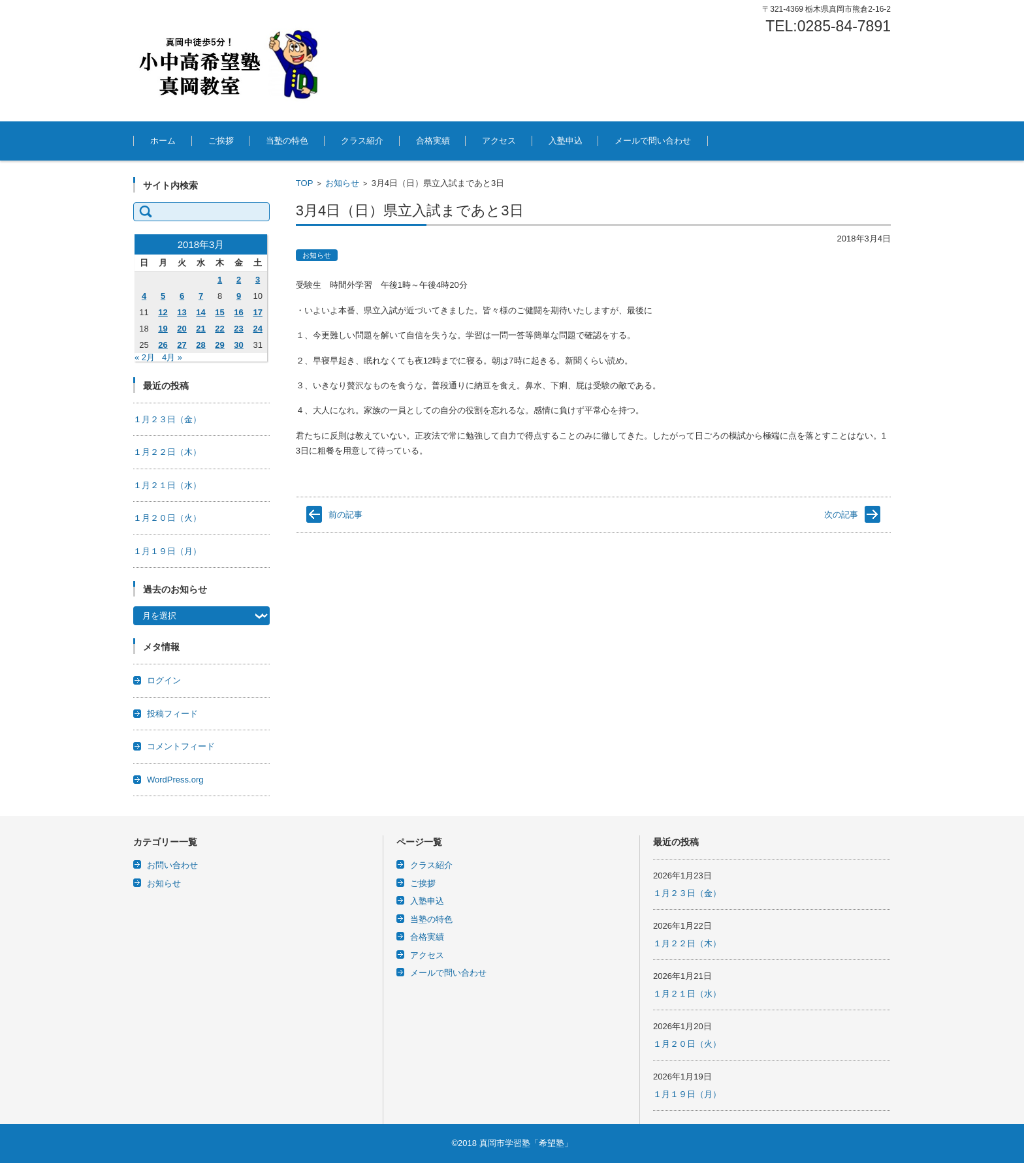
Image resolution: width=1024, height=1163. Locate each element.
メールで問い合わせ (653, 141)
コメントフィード (181, 746)
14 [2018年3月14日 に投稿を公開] (200, 312)
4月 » (172, 357)
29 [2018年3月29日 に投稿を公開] (219, 345)
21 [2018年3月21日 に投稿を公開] (200, 328)
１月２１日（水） (167, 485)
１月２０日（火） (167, 518)
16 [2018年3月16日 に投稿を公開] (238, 312)
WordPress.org (175, 779)
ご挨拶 (221, 141)
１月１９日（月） (167, 551)
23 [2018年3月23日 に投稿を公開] (238, 328)
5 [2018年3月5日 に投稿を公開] (163, 296)
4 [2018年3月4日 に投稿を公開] (144, 296)
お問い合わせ (172, 865)
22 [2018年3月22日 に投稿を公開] (219, 328)
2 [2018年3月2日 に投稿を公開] (238, 280)
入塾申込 (566, 141)
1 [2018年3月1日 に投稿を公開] (219, 280)
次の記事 (841, 514)
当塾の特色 (287, 141)
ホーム (163, 141)
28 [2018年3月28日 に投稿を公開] (200, 345)
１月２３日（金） (167, 419)
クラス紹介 (362, 141)
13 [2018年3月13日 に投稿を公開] (181, 312)
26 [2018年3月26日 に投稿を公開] (162, 345)
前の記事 (345, 514)
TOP (304, 183)
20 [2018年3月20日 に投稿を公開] (181, 328)
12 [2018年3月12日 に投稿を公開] (162, 312)
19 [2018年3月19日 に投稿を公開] (162, 328)
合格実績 (433, 141)
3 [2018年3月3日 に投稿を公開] (257, 280)
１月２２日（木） (167, 452)
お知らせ (342, 183)
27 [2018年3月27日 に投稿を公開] (181, 345)
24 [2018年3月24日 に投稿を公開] (257, 328)
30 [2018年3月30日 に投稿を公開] (238, 345)
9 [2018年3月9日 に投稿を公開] (238, 296)
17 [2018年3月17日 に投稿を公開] (257, 312)
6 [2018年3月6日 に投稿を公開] (182, 296)
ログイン (164, 680)
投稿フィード (172, 714)
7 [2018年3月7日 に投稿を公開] (201, 296)
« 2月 (145, 357)
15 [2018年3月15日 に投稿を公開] (219, 312)
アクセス (499, 141)
